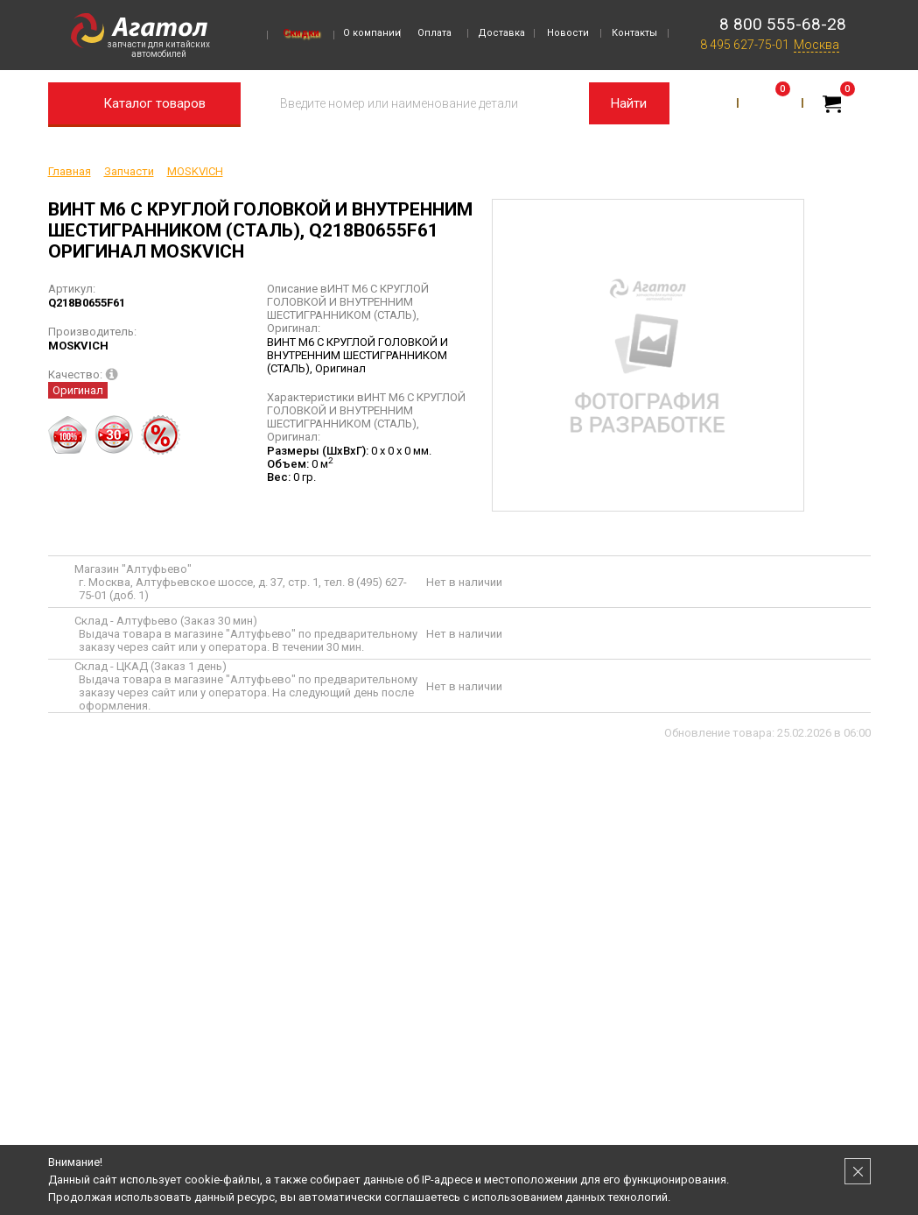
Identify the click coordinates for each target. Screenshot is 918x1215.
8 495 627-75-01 (744, 45)
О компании (372, 33)
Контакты (634, 33)
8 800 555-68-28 (782, 24)
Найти (629, 103)
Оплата (434, 33)
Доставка (501, 33)
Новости (568, 33)
